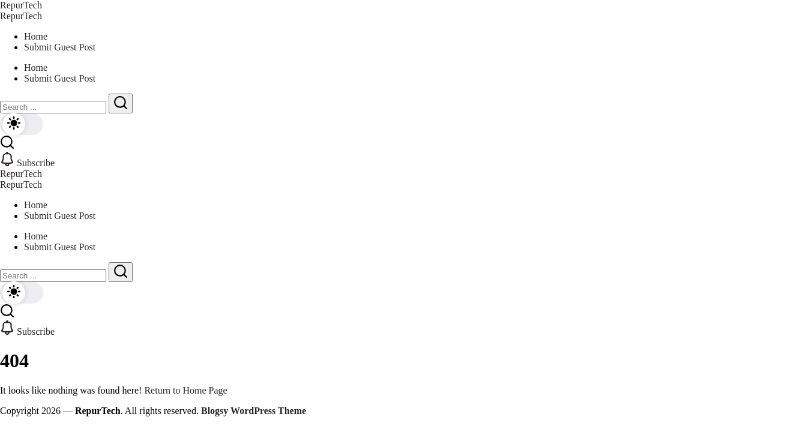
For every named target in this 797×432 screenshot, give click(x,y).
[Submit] (121, 103)
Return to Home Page (185, 390)
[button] (21, 124)
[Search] (53, 107)
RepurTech (21, 5)
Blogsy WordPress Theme (253, 411)
